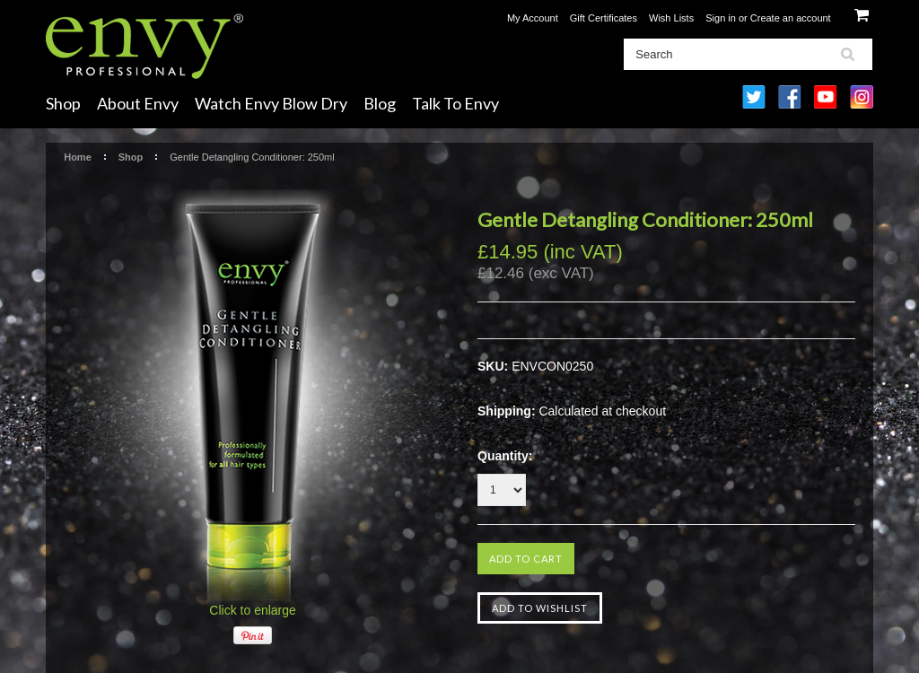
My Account (532, 18)
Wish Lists (671, 18)
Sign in (720, 18)
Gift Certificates (603, 18)
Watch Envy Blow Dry (271, 103)
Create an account (790, 18)
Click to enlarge (252, 610)
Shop (63, 103)
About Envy (138, 103)
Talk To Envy (455, 103)
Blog (379, 103)
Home (78, 157)
